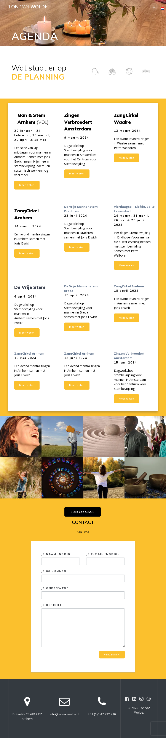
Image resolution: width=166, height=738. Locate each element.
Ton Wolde (27, 6)
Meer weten (27, 184)
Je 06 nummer (83, 575)
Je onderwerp (83, 592)
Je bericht (83, 625)
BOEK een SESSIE (82, 512)
